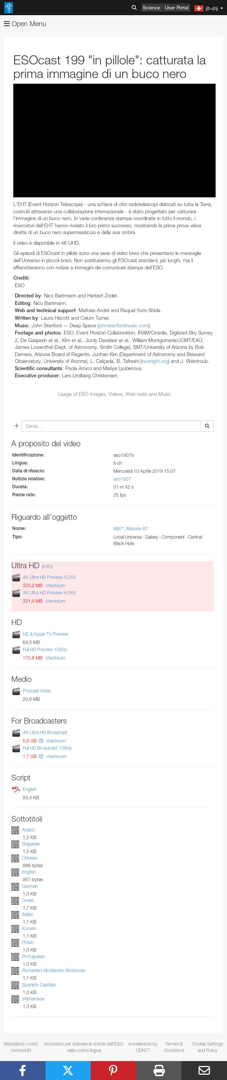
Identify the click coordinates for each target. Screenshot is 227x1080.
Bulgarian (31, 844)
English (29, 789)
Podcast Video (37, 691)
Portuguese (33, 956)
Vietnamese (33, 999)
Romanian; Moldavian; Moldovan (53, 971)
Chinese (29, 858)
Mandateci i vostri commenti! (21, 1047)
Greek (28, 900)
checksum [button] (54, 585)
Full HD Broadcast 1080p (47, 748)
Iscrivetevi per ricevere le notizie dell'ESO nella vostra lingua (83, 1047)
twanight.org (155, 361)
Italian (27, 914)
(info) (47, 566)
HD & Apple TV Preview (45, 634)
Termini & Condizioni (174, 1047)
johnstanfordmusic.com (123, 325)
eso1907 (122, 479)
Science (151, 8)
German (30, 886)
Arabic (28, 830)
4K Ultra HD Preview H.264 (49, 577)
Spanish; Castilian (39, 985)
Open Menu (25, 24)
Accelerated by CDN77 (143, 1047)
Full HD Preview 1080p (45, 649)
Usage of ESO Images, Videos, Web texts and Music (114, 394)
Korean (29, 928)
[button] (41, 741)
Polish (27, 942)
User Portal (177, 8)
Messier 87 (137, 528)
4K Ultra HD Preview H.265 (49, 592)
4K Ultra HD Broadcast (45, 732)
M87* (119, 528)
